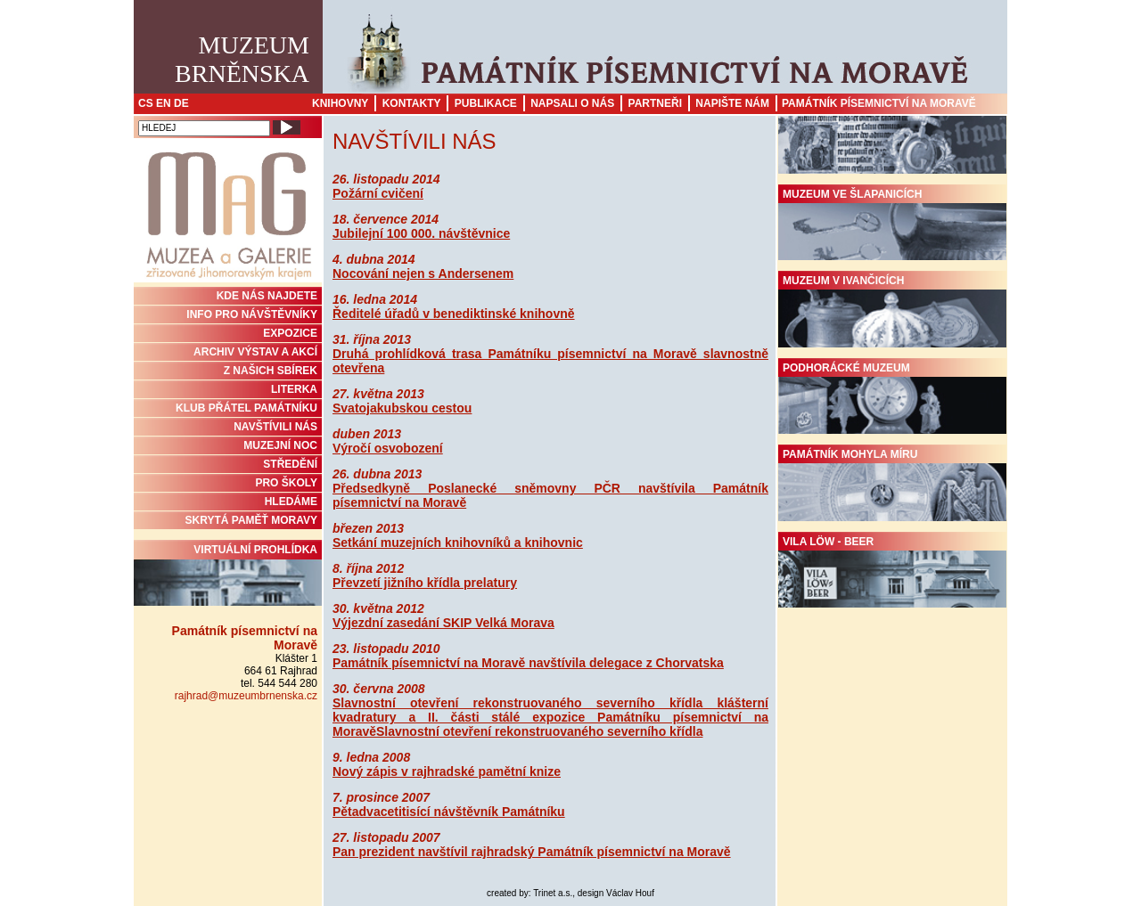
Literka (294, 389)
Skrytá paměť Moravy (251, 520)
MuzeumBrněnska (242, 59)
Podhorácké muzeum (892, 398)
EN (163, 103)
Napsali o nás (572, 103)
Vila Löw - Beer (892, 571)
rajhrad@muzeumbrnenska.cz (246, 696)
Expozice (290, 333)
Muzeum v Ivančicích (892, 310)
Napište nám (732, 103)
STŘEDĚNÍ (290, 464)
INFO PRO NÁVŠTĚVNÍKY (251, 314)
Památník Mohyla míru (892, 484)
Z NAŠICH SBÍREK (270, 370)
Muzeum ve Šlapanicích (892, 224)
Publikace (486, 103)
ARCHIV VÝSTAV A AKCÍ (255, 352)
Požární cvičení (377, 193)
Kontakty (411, 103)
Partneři (655, 103)
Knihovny (340, 103)
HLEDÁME (291, 501)
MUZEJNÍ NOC (280, 445)
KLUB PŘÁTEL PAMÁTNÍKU (246, 408)
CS (145, 103)
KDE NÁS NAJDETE (267, 296)
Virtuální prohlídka (228, 574)
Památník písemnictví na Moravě (879, 103)
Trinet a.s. (552, 893)
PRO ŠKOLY (286, 483)
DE (181, 103)
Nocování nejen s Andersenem (422, 273)
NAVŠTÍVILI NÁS (275, 426)
